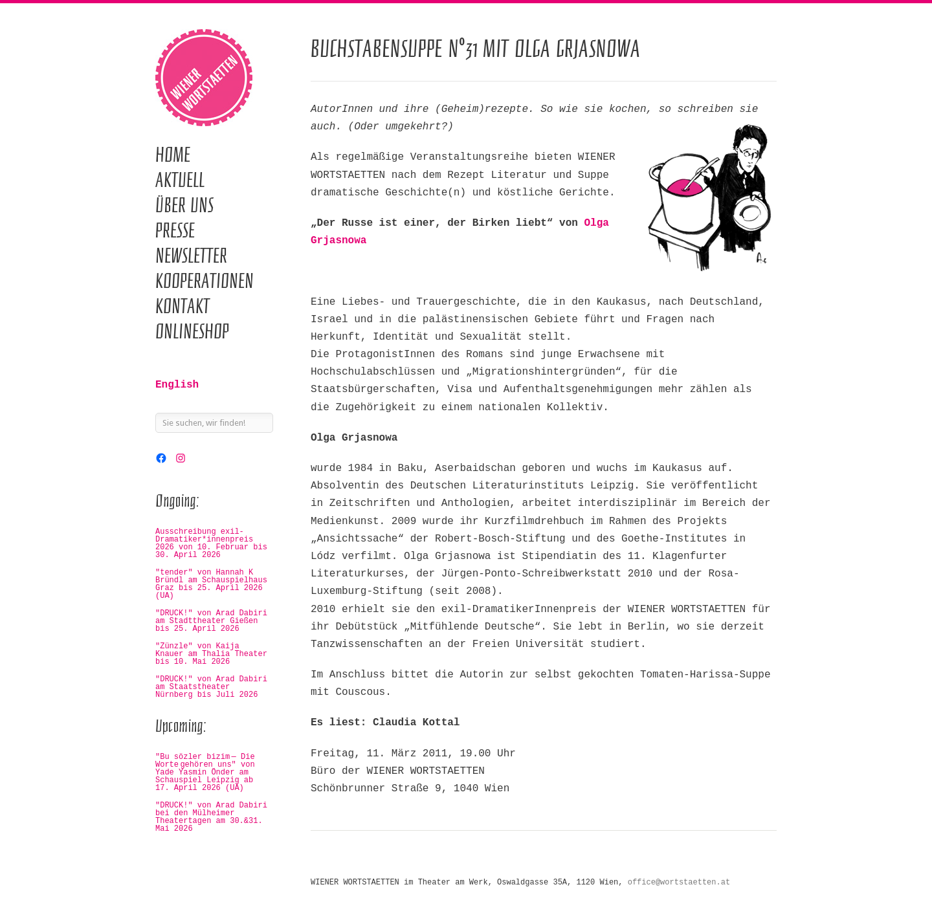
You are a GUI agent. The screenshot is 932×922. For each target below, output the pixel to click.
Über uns (184, 205)
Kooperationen (204, 281)
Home (172, 155)
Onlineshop (192, 331)
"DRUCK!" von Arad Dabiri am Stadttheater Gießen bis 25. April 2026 (211, 621)
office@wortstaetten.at (679, 882)
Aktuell (180, 180)
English (177, 385)
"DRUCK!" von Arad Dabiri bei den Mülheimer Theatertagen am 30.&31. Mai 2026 (211, 817)
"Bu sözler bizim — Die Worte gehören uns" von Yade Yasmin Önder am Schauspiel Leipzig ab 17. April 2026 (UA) (205, 772)
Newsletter (191, 256)
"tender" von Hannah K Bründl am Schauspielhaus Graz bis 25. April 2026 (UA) (211, 584)
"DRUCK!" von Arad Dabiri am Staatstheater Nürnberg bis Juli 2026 (211, 687)
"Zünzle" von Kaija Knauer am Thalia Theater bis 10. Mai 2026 (211, 654)
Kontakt (182, 306)
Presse (175, 230)
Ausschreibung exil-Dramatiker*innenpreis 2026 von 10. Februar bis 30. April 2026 (211, 543)
